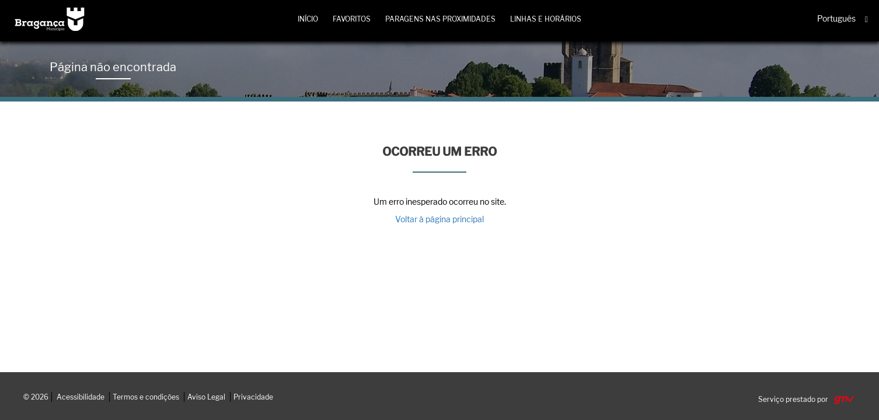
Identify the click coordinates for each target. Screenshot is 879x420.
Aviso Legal (206, 397)
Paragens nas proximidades (440, 19)
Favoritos (352, 19)
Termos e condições (146, 397)
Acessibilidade (80, 397)
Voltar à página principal (439, 219)
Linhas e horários (545, 19)
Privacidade (253, 397)
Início (308, 19)
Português (836, 18)
